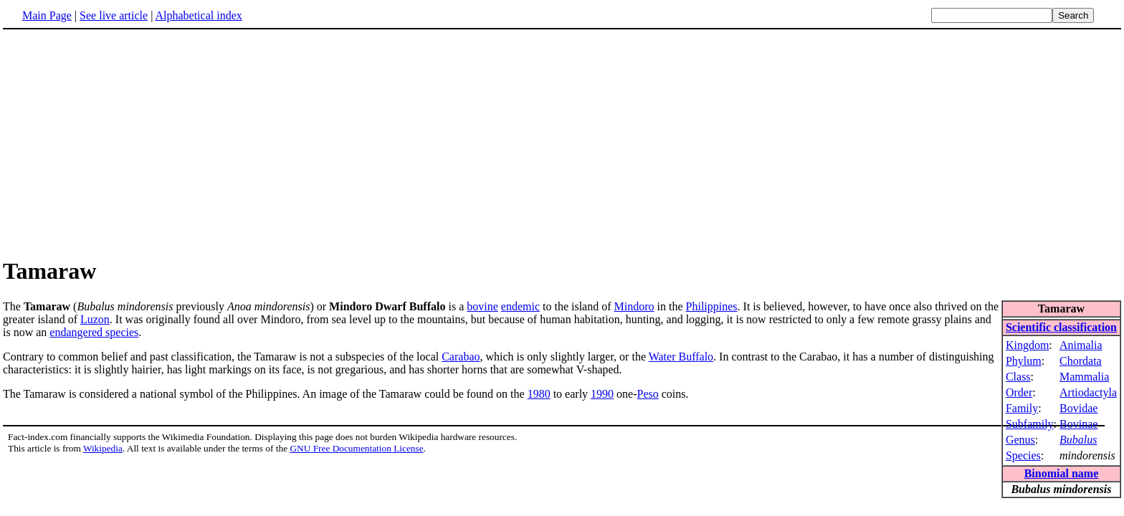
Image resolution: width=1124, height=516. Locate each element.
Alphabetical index (198, 15)
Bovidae (1078, 408)
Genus (1020, 440)
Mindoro (634, 306)
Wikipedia (103, 448)
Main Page (47, 15)
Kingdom (1027, 345)
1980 (539, 394)
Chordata (1080, 361)
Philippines (712, 306)
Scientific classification (1061, 327)
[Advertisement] (123, 142)
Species (1023, 455)
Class (1018, 377)
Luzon (95, 319)
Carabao (461, 356)
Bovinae (1078, 424)
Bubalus (1078, 440)
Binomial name (1061, 473)
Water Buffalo (681, 356)
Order (1019, 392)
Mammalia (1084, 377)
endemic (520, 306)
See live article (114, 15)
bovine (482, 306)
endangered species (93, 332)
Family (1022, 408)
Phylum (1024, 361)
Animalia (1080, 345)
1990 (602, 394)
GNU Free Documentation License (356, 448)
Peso (648, 394)
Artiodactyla (1088, 392)
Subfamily (1030, 424)
